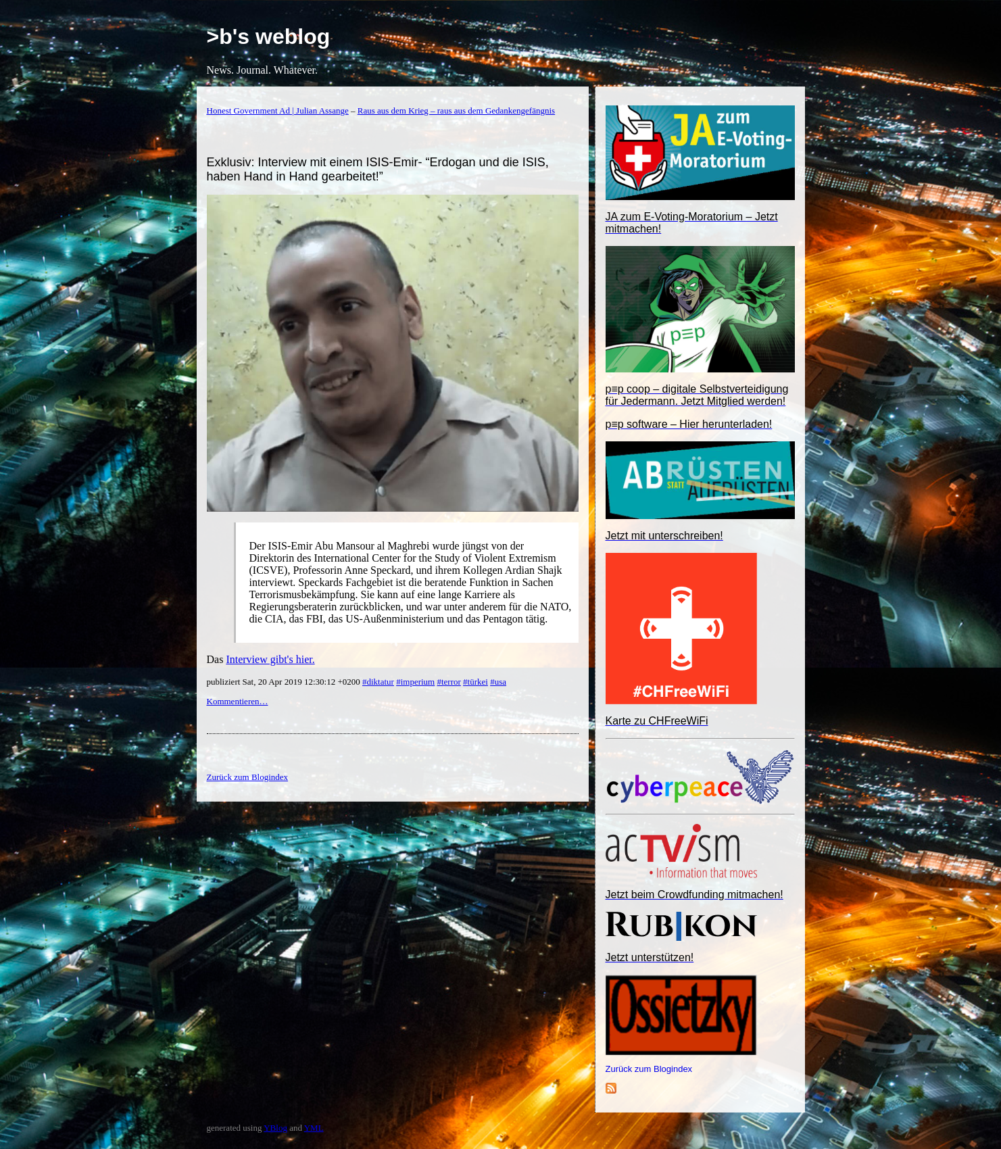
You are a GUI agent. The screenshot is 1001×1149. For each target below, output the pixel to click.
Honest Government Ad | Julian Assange (278, 110)
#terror (448, 682)
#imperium (415, 682)
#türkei (475, 682)
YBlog (275, 1128)
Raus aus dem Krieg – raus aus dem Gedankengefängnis (456, 110)
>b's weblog (269, 36)
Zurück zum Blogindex (649, 1069)
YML (314, 1128)
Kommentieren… (237, 701)
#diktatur (378, 682)
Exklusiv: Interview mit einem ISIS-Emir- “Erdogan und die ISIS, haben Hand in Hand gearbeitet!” (378, 169)
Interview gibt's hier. (270, 659)
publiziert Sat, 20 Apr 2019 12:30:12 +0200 (284, 682)
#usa (498, 682)
